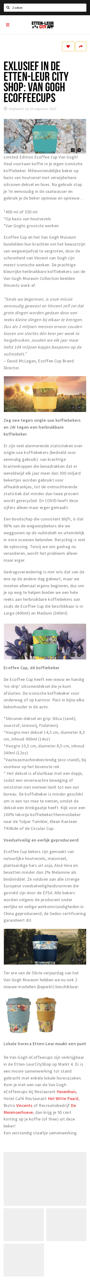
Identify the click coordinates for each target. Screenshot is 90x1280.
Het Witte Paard (63, 1098)
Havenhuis (66, 1091)
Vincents (24, 1105)
